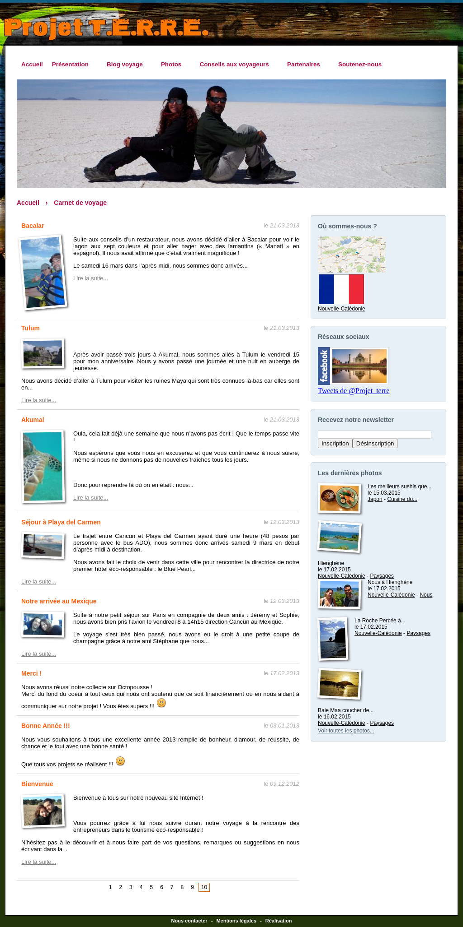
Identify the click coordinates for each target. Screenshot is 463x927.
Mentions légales (236, 920)
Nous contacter (189, 920)
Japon (375, 499)
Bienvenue (37, 784)
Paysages (382, 576)
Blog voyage (127, 64)
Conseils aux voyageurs (236, 64)
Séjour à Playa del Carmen (61, 522)
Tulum (30, 328)
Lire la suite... (90, 278)
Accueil (32, 64)
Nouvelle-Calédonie (341, 305)
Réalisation (278, 920)
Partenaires (306, 64)
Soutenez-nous (360, 64)
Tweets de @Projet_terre (353, 390)
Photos (173, 64)
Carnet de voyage (80, 202)
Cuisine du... (402, 499)
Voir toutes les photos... (346, 731)
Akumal (32, 419)
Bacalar (32, 225)
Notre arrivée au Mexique (59, 601)
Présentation (72, 64)
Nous (426, 595)
